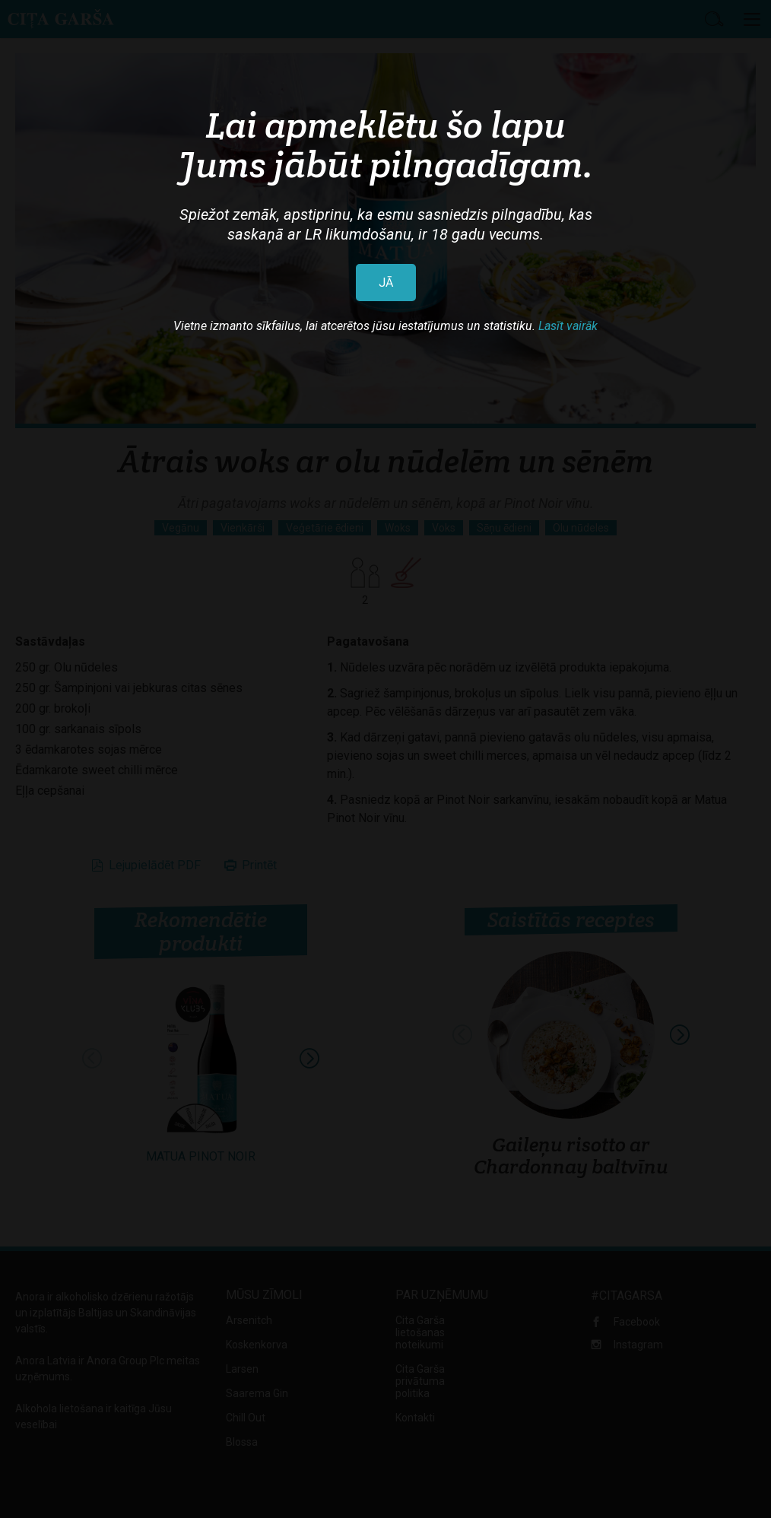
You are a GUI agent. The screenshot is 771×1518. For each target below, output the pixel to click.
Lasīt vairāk (568, 326)
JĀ (386, 282)
